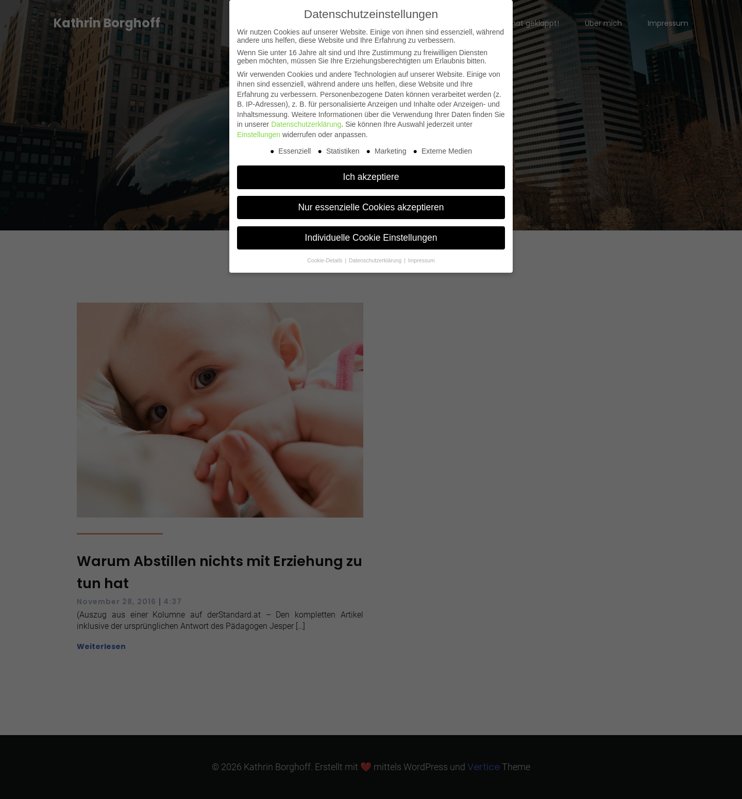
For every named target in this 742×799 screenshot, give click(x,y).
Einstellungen (258, 134)
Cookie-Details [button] (325, 260)
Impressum (421, 260)
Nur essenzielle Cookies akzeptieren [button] (371, 207)
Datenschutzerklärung (306, 124)
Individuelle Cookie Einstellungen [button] (371, 237)
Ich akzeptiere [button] (371, 177)
